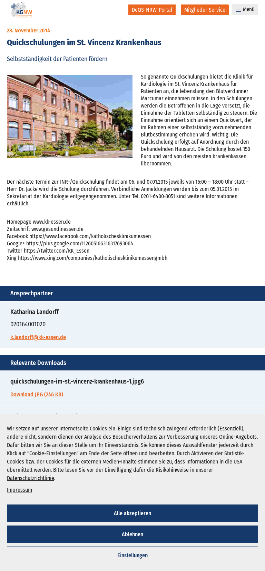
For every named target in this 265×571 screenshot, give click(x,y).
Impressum (19, 490)
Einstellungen (132, 555)
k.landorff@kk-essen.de (38, 337)
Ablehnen (132, 534)
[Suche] (118, 9)
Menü (245, 9)
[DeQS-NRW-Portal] (152, 9)
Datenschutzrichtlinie (30, 478)
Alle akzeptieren (132, 513)
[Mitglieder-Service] (205, 9)
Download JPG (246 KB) (36, 394)
